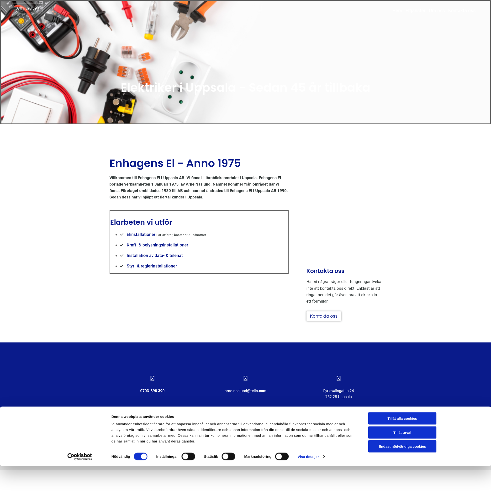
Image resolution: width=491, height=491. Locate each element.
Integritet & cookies (126, 428)
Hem (393, 12)
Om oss (433, 12)
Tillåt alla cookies (402, 443)
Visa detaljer (308, 482)
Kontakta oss (459, 12)
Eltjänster (411, 12)
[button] (32, 9)
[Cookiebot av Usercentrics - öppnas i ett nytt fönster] (79, 481)
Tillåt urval (402, 457)
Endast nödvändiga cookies (402, 471)
